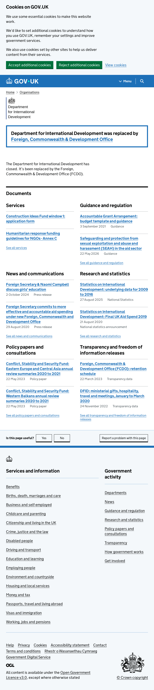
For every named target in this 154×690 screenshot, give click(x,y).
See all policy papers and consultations (32, 415)
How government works (124, 551)
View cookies (116, 65)
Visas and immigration (24, 613)
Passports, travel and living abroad (34, 603)
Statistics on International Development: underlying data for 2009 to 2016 (114, 289)
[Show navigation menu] (125, 81)
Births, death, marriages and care (33, 495)
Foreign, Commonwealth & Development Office (62, 139)
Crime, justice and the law (27, 531)
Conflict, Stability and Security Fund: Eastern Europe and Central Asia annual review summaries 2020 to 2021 (39, 368)
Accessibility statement (70, 645)
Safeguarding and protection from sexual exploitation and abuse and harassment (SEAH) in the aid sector (111, 243)
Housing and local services (28, 585)
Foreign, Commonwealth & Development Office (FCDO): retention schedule (113, 368)
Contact (100, 645)
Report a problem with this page (124, 438)
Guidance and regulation (125, 510)
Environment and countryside (30, 576)
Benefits (13, 486)
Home (10, 92)
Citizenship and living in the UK (31, 522)
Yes (47, 438)
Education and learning (25, 558)
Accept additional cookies (29, 65)
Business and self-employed (29, 504)
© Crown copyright (132, 677)
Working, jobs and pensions (28, 622)
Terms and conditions (23, 651)
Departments (116, 492)
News (109, 501)
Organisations (29, 92)
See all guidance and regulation (101, 263)
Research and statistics (124, 519)
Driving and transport (23, 549)
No (65, 438)
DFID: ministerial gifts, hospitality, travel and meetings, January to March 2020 (112, 396)
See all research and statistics (100, 336)
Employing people (20, 567)
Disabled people (19, 540)
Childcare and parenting (26, 513)
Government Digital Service (28, 657)
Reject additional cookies (79, 65)
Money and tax (18, 594)
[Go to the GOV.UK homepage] (22, 81)
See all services (16, 248)
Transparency (116, 542)
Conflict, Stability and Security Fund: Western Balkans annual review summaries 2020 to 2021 (37, 396)
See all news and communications (29, 336)
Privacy (24, 645)
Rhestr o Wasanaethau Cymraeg (71, 651)
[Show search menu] (142, 81)
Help (10, 645)
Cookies (40, 645)
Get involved (115, 560)
